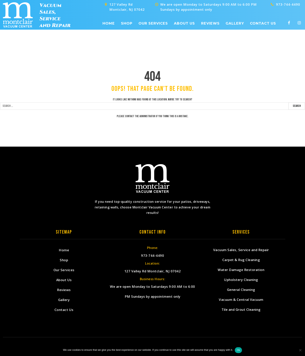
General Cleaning (241, 290)
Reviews (210, 23)
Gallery (235, 23)
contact (129, 116)
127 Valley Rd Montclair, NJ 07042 (152, 271)
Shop (126, 23)
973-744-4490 (288, 4)
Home (109, 23)
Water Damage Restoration (241, 270)
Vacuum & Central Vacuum (241, 300)
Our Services (153, 23)
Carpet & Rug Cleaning (241, 260)
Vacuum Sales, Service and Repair (241, 250)
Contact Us (263, 23)
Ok (238, 350)
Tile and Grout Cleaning (241, 309)
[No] (300, 350)
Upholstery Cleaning (241, 280)
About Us (184, 23)
